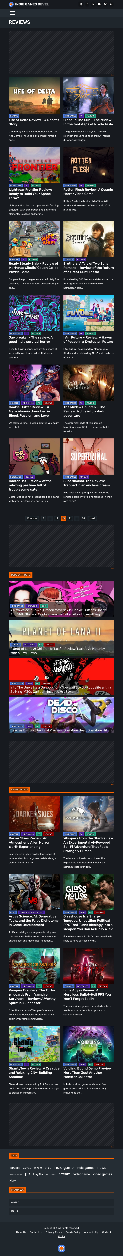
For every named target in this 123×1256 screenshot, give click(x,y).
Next (92, 518)
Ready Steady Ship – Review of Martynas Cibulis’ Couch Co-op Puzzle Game (34, 267)
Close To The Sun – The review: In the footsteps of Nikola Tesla (88, 122)
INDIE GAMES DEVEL (32, 4)
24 (83, 518)
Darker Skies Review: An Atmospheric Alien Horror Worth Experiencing (29, 842)
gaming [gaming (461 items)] (38, 1167)
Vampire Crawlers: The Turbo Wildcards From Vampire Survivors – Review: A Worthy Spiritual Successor (32, 996)
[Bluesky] (105, 4)
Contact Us (36, 1232)
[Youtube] (99, 4)
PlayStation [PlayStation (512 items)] (40, 1174)
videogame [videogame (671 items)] (81, 1174)
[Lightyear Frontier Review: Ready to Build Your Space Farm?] (34, 165)
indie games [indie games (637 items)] (85, 1168)
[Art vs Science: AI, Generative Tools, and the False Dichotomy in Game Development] (34, 892)
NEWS (44, 606)
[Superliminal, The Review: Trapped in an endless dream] (88, 456)
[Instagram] (93, 4)
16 (70, 518)
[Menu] (12, 13)
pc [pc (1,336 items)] (27, 1173)
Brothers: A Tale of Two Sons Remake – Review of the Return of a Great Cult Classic (88, 267)
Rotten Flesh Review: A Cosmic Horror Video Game (88, 192)
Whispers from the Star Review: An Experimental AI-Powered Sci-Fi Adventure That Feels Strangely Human (88, 844)
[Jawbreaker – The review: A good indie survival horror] (34, 313)
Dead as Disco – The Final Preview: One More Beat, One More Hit (58, 730)
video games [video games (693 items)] (102, 1174)
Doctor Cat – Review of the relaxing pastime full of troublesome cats (30, 485)
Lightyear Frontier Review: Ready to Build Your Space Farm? (30, 194)
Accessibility (91, 1232)
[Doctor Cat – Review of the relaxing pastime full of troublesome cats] (34, 456)
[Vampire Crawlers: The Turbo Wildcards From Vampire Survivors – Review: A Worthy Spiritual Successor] (34, 966)
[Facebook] (87, 4)
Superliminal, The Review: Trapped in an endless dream (86, 483)
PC (81, 116)
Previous (32, 518)
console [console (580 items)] (15, 1168)
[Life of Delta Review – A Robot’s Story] (34, 95)
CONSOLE (14, 259)
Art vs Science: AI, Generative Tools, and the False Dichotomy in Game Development (34, 920)
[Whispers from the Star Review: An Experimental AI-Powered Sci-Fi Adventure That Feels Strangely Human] (88, 814)
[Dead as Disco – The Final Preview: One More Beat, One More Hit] (61, 715)
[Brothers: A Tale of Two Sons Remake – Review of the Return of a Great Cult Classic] (88, 239)
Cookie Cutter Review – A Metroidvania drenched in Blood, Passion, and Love (29, 411)
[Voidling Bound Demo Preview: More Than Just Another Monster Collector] (88, 1044)
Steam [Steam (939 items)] (64, 1174)
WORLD (15, 1202)
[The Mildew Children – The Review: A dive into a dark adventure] (88, 383)
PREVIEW (47, 726)
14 (57, 518)
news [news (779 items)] (101, 1167)
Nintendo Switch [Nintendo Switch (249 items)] (16, 1175)
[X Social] (81, 4)
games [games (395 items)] (27, 1168)
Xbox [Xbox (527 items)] (13, 1180)
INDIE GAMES (70, 116)
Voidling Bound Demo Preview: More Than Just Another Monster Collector (88, 1072)
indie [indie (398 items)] (48, 1168)
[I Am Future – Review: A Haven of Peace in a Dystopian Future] (88, 313)
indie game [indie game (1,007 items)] (64, 1167)
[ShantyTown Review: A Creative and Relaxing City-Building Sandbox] (34, 1044)
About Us (21, 1232)
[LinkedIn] (111, 4)
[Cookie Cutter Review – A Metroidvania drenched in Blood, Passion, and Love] (34, 383)
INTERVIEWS (32, 606)
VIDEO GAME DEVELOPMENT (31, 912)
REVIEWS (14, 116)
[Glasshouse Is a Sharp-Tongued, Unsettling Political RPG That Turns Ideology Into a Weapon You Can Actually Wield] (88, 892)
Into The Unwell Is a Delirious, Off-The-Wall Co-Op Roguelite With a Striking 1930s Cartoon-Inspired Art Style (60, 689)
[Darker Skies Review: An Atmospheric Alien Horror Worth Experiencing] (34, 814)
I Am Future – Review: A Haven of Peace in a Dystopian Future (88, 339)
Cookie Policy (73, 1232)
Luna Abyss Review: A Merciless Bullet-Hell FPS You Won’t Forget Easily (87, 994)
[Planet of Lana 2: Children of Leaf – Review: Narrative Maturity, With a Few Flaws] (61, 638)
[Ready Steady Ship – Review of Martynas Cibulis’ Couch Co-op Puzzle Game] (34, 239)
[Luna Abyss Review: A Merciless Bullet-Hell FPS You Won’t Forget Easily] (88, 966)
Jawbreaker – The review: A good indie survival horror (31, 339)
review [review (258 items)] (53, 1175)
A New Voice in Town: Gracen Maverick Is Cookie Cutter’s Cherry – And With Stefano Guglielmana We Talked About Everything (60, 612)
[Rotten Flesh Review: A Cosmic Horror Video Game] (88, 165)
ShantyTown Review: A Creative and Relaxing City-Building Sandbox (34, 1072)
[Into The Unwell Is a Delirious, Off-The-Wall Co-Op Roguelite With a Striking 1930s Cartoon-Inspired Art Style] (61, 676)
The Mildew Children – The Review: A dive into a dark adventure (84, 411)
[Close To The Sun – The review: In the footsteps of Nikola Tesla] (88, 95)
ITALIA (14, 1211)
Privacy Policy (54, 1232)
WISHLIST (47, 683)
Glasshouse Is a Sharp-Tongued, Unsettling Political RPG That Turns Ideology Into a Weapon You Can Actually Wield (88, 922)
